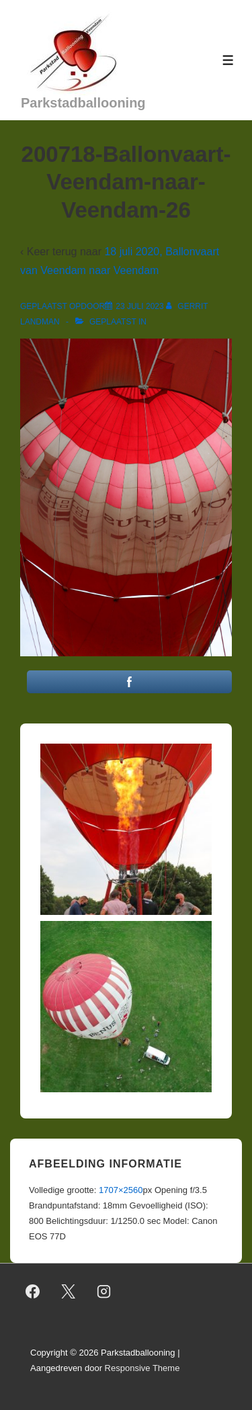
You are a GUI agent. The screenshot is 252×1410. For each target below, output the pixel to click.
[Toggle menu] (228, 60)
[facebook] (33, 1291)
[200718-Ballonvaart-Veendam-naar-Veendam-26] (139, 306)
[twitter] (68, 1291)
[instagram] (104, 1291)
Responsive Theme (142, 1368)
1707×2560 (120, 1190)
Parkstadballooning (83, 102)
